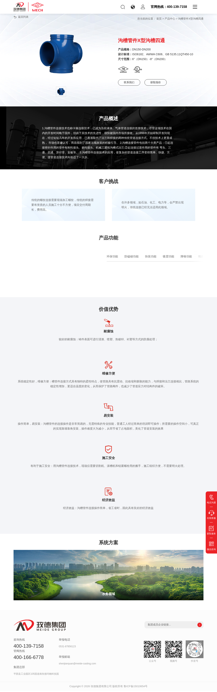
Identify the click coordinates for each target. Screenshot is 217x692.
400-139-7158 (29, 647)
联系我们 (130, 82)
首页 (159, 18)
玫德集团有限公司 (101, 687)
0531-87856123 (67, 647)
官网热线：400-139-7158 (169, 6)
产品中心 (170, 18)
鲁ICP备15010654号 (136, 687)
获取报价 (161, 82)
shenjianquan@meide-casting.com (77, 664)
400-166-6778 (29, 658)
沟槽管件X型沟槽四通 (190, 18)
